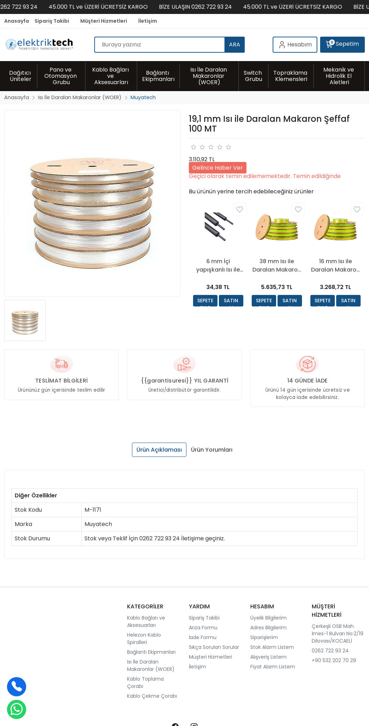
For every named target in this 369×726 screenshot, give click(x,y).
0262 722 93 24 (330, 650)
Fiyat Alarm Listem (272, 666)
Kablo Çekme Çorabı (152, 695)
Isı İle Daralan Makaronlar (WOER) (151, 665)
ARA (234, 44)
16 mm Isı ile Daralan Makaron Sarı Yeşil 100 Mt (335, 265)
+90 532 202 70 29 (334, 660)
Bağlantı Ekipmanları (151, 652)
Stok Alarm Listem (272, 647)
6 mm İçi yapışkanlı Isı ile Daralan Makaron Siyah (218, 265)
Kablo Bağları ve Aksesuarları (146, 621)
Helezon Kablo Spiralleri (144, 638)
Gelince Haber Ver (217, 168)
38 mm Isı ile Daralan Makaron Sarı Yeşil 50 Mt (276, 265)
